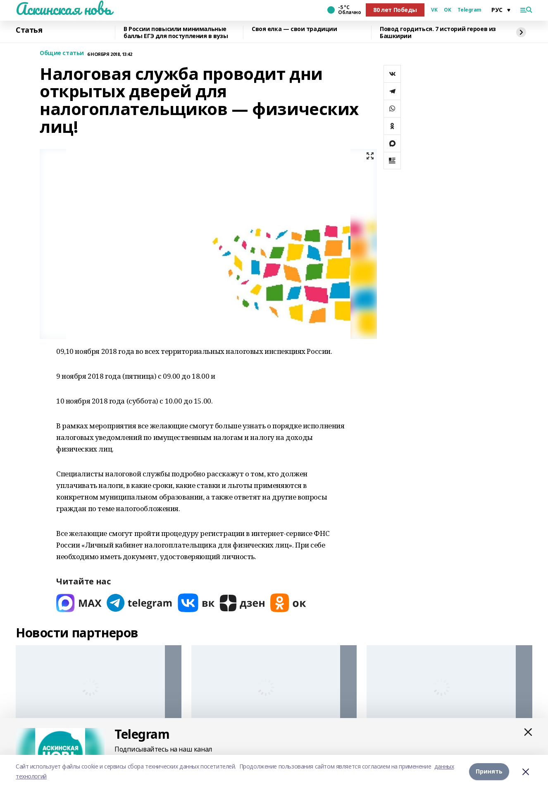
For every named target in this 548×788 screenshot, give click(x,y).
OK (447, 9)
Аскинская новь (63, 8)
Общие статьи (62, 53)
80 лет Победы (395, 10)
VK (434, 9)
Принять (489, 771)
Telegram (469, 9)
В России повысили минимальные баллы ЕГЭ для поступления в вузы (176, 32)
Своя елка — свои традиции (294, 29)
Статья (29, 30)
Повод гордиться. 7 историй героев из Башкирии (438, 32)
